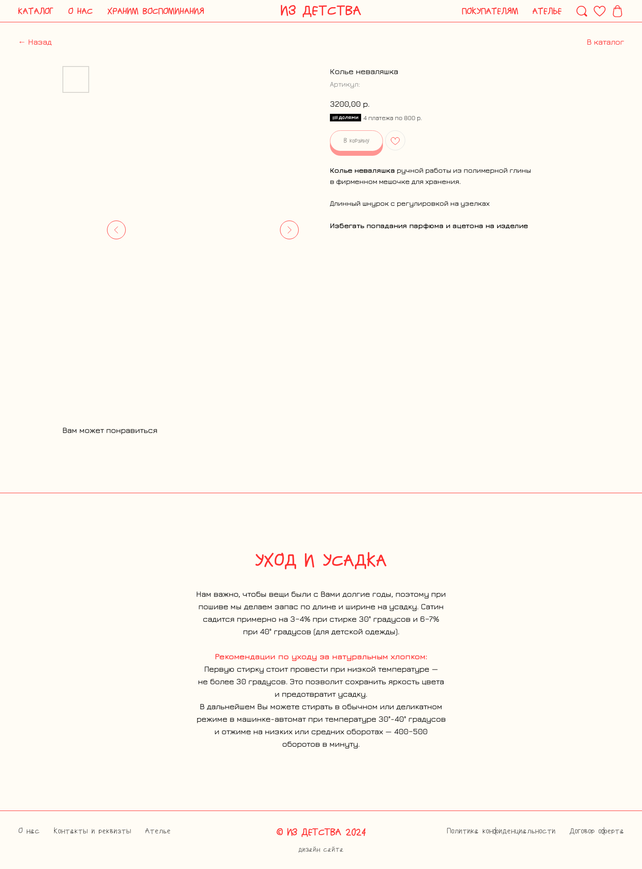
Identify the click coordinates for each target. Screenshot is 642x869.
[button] (36, 11)
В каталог (605, 41)
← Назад (35, 41)
